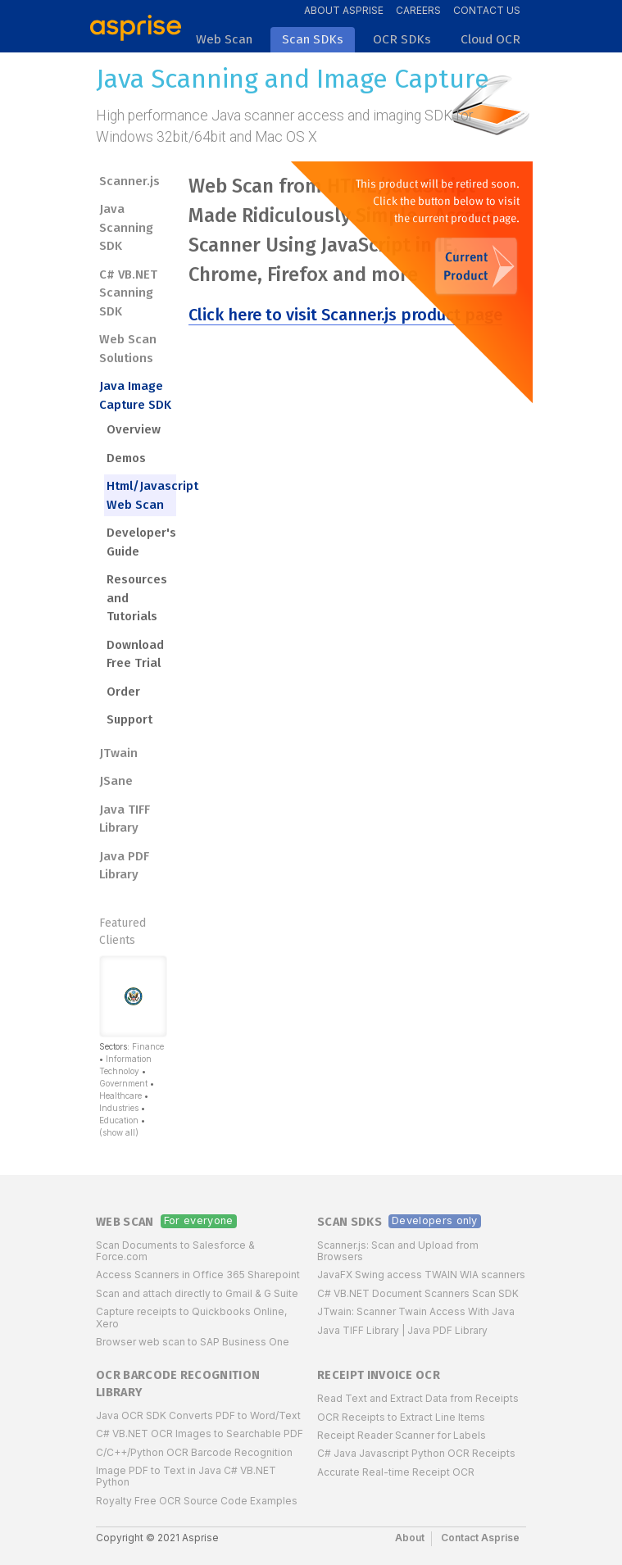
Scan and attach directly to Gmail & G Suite (197, 1293)
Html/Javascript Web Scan (141, 495)
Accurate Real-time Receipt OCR (395, 1472)
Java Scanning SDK (126, 227)
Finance (148, 1046)
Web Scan (125, 1222)
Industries (118, 1108)
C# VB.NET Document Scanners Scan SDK (418, 1293)
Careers (418, 10)
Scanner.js (129, 181)
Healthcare (120, 1095)
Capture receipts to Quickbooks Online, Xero (191, 1317)
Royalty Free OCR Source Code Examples (196, 1501)
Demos (126, 458)
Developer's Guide (141, 542)
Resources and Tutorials (137, 598)
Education (118, 1120)
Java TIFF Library (124, 819)
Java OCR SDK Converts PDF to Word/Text (198, 1415)
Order (123, 691)
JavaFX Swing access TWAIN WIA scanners (421, 1274)
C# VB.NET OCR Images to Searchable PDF (199, 1433)
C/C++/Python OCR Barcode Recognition (194, 1452)
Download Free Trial (135, 654)
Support (129, 719)
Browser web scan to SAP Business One (192, 1342)
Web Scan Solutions (128, 348)
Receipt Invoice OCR (378, 1375)
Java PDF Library (124, 865)
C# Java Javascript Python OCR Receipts (416, 1453)
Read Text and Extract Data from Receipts (418, 1398)
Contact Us (486, 10)
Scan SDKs (349, 1222)
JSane (116, 780)
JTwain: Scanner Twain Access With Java (416, 1311)
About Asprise (344, 10)
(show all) (118, 1132)
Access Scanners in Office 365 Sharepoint (198, 1274)
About (410, 1537)
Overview (134, 429)
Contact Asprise (480, 1537)
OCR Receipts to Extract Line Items (401, 1417)
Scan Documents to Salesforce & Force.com (175, 1251)
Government (123, 1083)
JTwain (118, 753)
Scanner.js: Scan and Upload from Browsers (398, 1251)
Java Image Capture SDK (135, 395)
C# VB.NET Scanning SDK (128, 293)
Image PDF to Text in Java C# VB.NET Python (186, 1476)
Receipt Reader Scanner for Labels (401, 1435)
